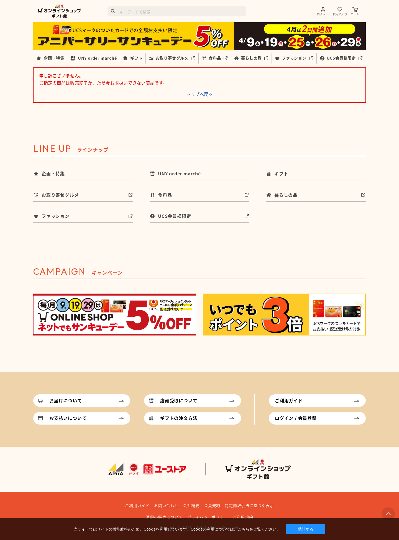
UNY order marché (97, 58)
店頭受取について (178, 400)
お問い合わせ (166, 505)
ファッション (294, 58)
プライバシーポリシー (207, 517)
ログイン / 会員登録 (296, 418)
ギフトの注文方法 (178, 418)
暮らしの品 (251, 58)
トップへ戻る (199, 94)
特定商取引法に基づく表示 (249, 505)
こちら (243, 529)
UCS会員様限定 (341, 58)
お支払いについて (67, 418)
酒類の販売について (164, 517)
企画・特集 (54, 58)
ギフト (136, 58)
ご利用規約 (243, 517)
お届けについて (65, 400)
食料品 (215, 58)
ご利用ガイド (289, 400)
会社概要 (191, 505)
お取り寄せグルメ (172, 58)
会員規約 (212, 505)
